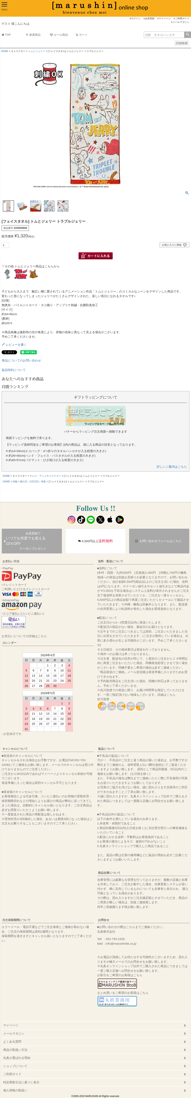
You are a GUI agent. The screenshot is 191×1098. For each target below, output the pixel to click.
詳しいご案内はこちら (172, 466)
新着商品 (33, 34)
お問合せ (103, 920)
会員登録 (149, 18)
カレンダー (9, 642)
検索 (187, 35)
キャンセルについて (15, 748)
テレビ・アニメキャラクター (45, 476)
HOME (4, 51)
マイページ (165, 18)
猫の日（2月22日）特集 (33, 481)
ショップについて (15, 1066)
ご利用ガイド (182, 18)
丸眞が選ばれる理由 (16, 1057)
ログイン (136, 18)
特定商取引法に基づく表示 (21, 1082)
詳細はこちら (166, 694)
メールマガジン (181, 22)
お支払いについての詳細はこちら (24, 636)
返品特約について (14, 370)
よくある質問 (12, 1041)
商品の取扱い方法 (15, 1049)
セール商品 (59, 34)
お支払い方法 (10, 561)
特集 (15, 481)
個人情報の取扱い (15, 1090)
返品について (106, 748)
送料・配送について (110, 561)
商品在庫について (109, 872)
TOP (6, 34)
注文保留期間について (16, 920)
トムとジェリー (36, 51)
